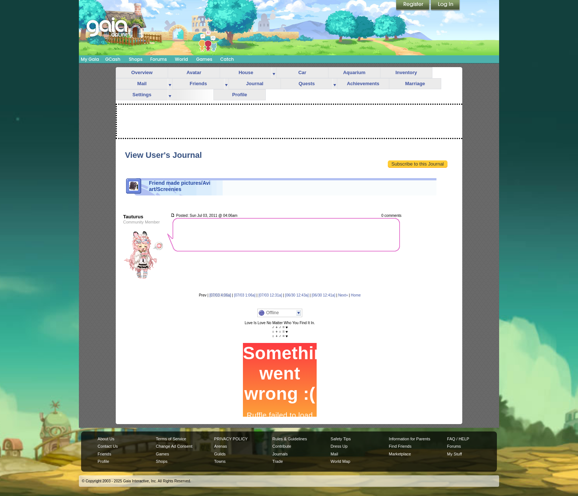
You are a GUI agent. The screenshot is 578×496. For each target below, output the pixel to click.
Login (445, 5)
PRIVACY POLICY (231, 439)
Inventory (406, 72)
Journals (280, 454)
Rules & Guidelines (289, 439)
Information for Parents (409, 439)
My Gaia (90, 59)
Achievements (363, 83)
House (245, 72)
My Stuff (454, 454)
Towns (220, 461)
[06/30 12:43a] (297, 295)
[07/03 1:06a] (244, 295)
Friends (198, 83)
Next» (343, 295)
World (181, 59)
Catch (227, 59)
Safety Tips (341, 439)
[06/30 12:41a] (323, 295)
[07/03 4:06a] (220, 295)
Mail (141, 83)
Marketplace (400, 454)
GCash (113, 59)
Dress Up (339, 446)
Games (204, 59)
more (274, 72)
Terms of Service (171, 439)
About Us (106, 439)
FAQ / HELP (458, 439)
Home (356, 295)
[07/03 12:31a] (270, 295)
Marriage (415, 83)
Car (302, 72)
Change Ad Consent (174, 446)
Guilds (220, 454)
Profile (239, 94)
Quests (307, 83)
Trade (277, 461)
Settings (141, 94)
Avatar (194, 72)
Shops (135, 59)
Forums (158, 59)
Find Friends (400, 446)
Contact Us (108, 446)
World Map (340, 461)
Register (413, 5)
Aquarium (354, 72)
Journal (255, 83)
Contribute (281, 446)
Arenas (220, 446)
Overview (142, 72)
